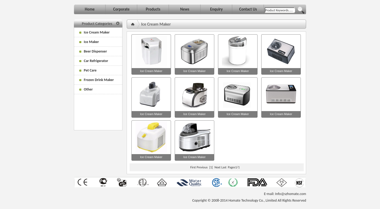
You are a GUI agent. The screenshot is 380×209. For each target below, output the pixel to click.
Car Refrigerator (93, 61)
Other (86, 89)
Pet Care (88, 70)
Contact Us (248, 9)
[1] (211, 167)
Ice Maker (89, 42)
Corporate (121, 9)
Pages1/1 (234, 167)
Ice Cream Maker (94, 32)
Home (89, 9)
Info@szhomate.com (290, 194)
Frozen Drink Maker (96, 80)
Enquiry (216, 9)
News (184, 9)
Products (153, 9)
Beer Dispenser (93, 51)
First (193, 167)
